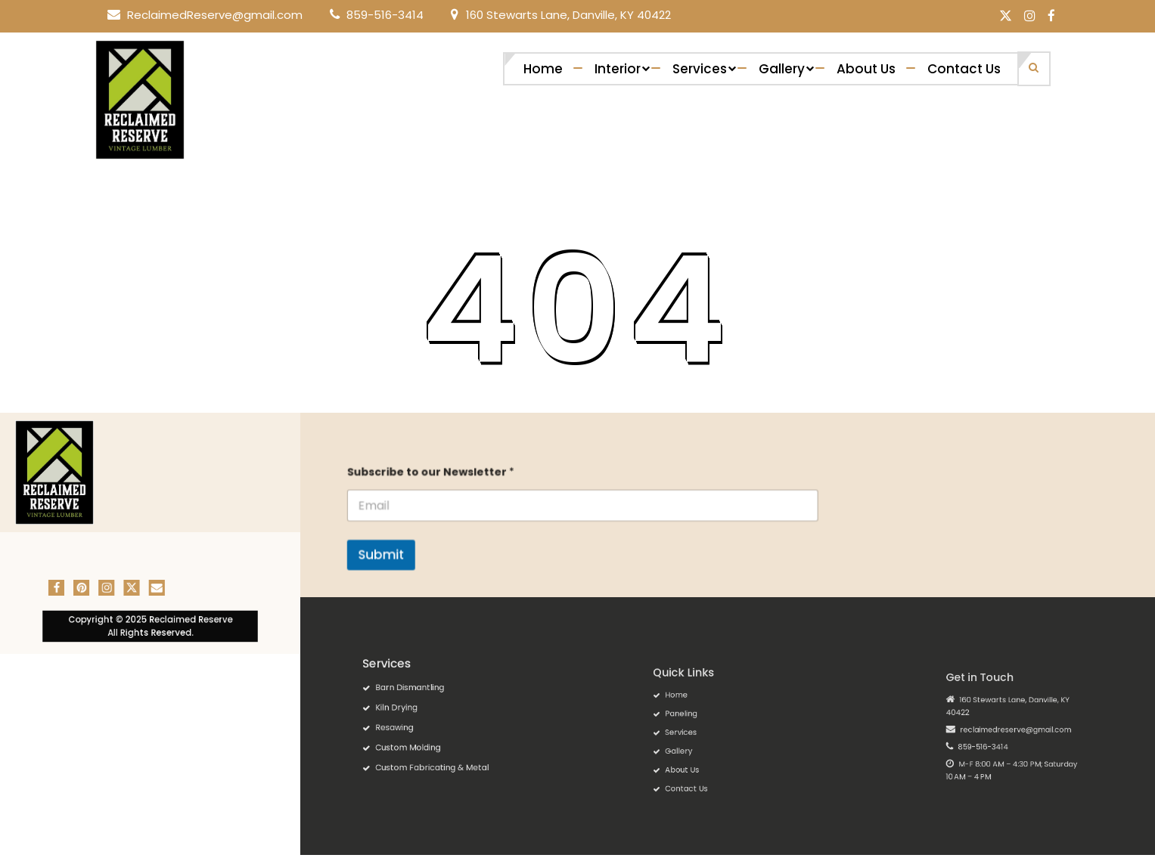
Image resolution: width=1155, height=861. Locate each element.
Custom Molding (421, 737)
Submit (408, 552)
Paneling (698, 720)
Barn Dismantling (422, 698)
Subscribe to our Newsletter (453, 475)
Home (543, 69)
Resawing (412, 724)
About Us (866, 69)
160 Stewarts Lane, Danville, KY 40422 (568, 15)
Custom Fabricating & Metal (436, 750)
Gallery (782, 69)
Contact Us (964, 69)
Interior (618, 69)
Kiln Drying (413, 711)
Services (699, 69)
